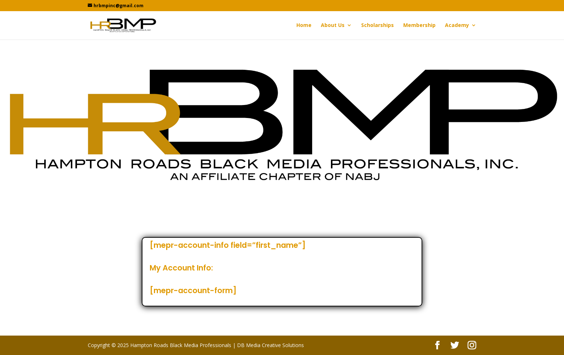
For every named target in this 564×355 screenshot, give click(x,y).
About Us (333, 25)
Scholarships (377, 25)
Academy (457, 25)
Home (303, 25)
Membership (419, 25)
